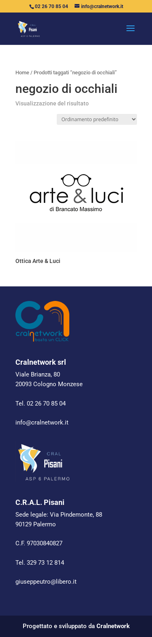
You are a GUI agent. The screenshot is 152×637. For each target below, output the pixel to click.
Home (22, 72)
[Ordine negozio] (97, 119)
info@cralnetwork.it (42, 422)
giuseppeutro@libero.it (46, 581)
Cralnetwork (113, 626)
